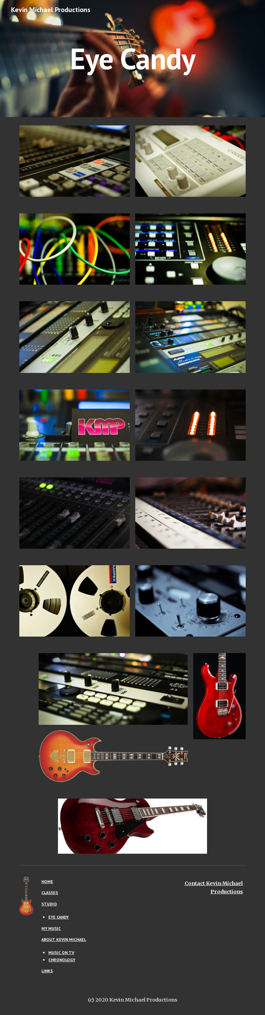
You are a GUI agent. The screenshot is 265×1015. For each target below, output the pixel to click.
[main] (132, 58)
